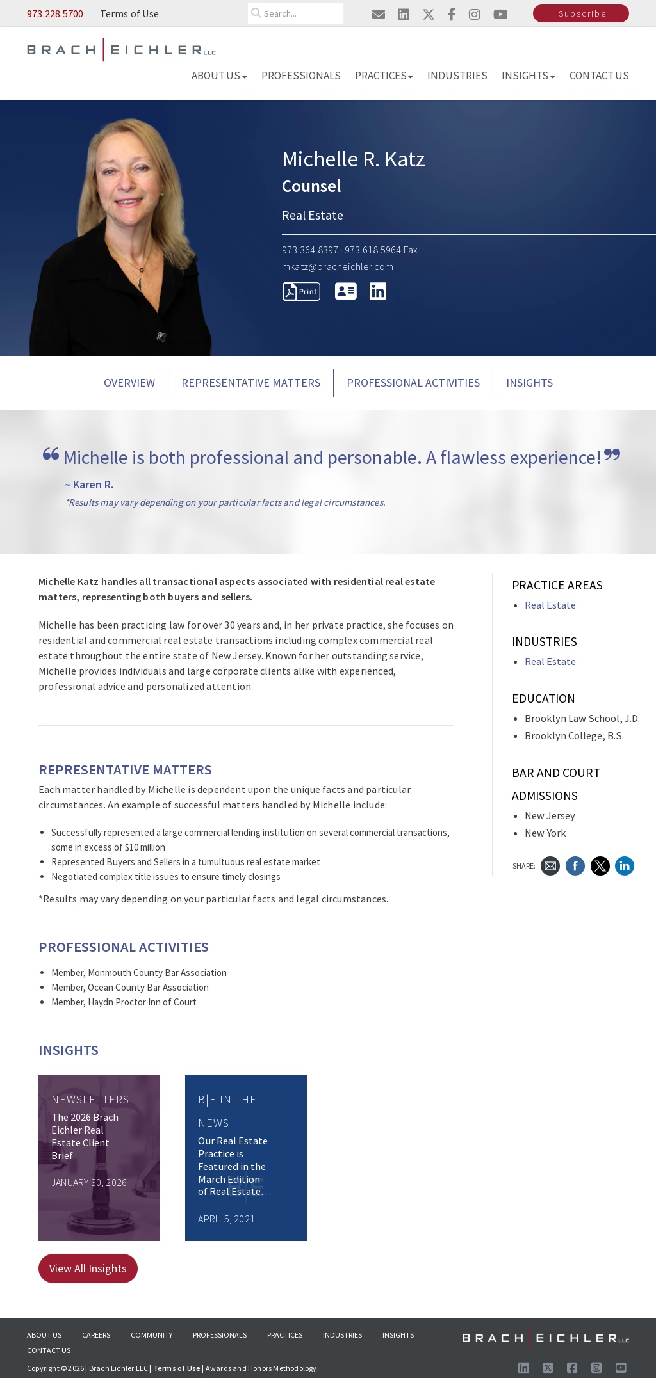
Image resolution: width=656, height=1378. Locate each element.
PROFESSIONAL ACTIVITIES (413, 382)
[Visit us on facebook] (452, 14)
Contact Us (600, 75)
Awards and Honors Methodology (261, 1368)
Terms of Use (129, 13)
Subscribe (583, 13)
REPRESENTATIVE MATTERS (250, 382)
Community (151, 1335)
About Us (219, 75)
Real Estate (550, 605)
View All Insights (88, 1268)
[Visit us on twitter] (428, 14)
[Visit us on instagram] (474, 14)
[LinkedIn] (378, 291)
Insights (528, 75)
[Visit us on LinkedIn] (523, 1368)
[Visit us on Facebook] (572, 1368)
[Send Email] (550, 864)
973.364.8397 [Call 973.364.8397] (310, 249)
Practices (384, 75)
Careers (96, 1335)
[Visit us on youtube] (500, 14)
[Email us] (378, 14)
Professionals (301, 75)
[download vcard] (346, 291)
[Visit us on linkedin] (403, 14)
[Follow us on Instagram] (596, 1368)
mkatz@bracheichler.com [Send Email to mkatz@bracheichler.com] (337, 266)
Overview (129, 382)
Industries (457, 75)
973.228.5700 (55, 13)
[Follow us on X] (548, 1368)
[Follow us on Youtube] (621, 1368)
